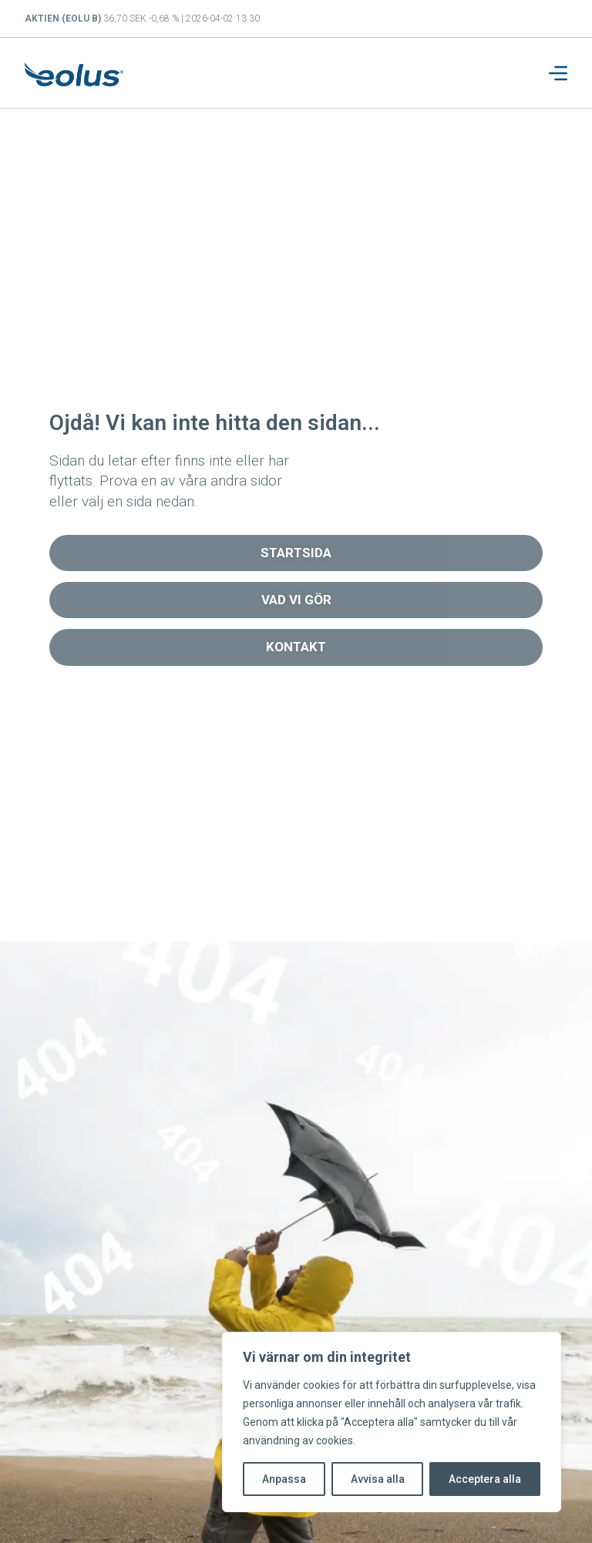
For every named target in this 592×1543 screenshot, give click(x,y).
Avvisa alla (378, 1479)
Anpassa (284, 1479)
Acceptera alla (485, 1479)
